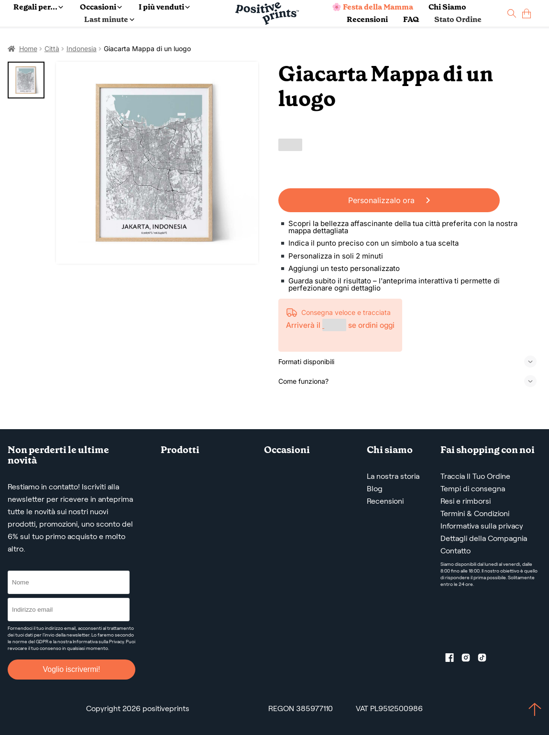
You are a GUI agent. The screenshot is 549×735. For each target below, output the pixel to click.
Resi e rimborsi (465, 501)
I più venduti (164, 7)
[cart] (526, 13)
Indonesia (81, 48)
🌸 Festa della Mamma (372, 7)
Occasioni (101, 7)
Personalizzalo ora (389, 200)
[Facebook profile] (453, 659)
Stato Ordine (458, 19)
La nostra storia (393, 476)
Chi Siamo (447, 7)
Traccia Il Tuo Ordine (475, 476)
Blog (375, 489)
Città (51, 48)
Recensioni (367, 19)
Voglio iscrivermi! (71, 669)
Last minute (109, 19)
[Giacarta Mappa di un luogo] (157, 163)
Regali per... (38, 7)
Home (28, 48)
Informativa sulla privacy (481, 526)
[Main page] (267, 13)
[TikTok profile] (486, 659)
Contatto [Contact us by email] (455, 551)
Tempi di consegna (472, 489)
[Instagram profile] (469, 659)
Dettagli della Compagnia (483, 538)
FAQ (411, 19)
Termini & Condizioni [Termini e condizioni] (474, 513)
